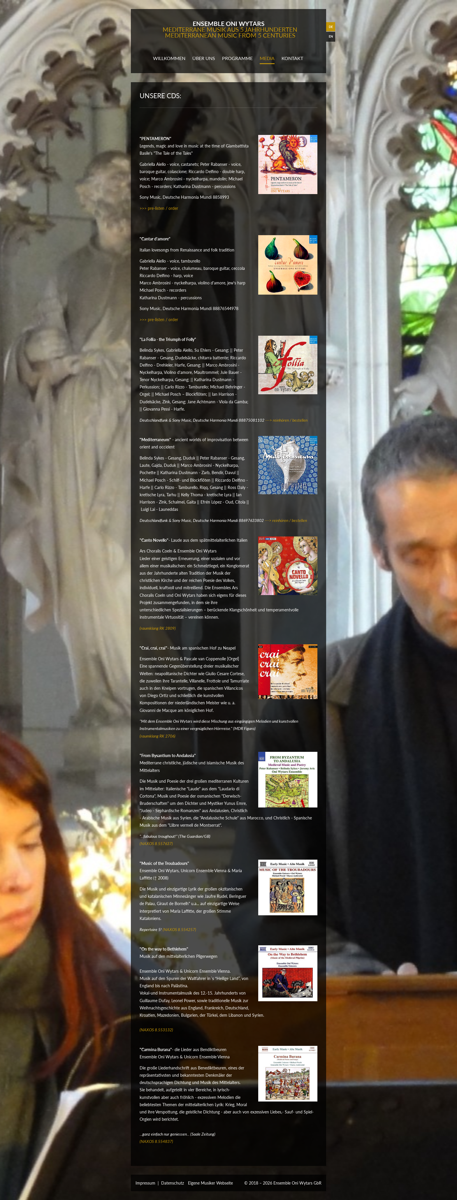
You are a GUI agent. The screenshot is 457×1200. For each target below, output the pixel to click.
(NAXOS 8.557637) (156, 843)
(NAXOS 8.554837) (156, 1141)
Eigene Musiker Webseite (210, 1182)
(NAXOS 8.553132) (156, 1029)
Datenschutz (172, 1182)
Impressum (145, 1182)
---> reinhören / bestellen (286, 420)
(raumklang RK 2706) (157, 735)
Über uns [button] (203, 58)
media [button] (267, 58)
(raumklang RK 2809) (158, 628)
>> (142, 208)
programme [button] (237, 58)
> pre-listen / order (161, 208)
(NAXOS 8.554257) (179, 929)
